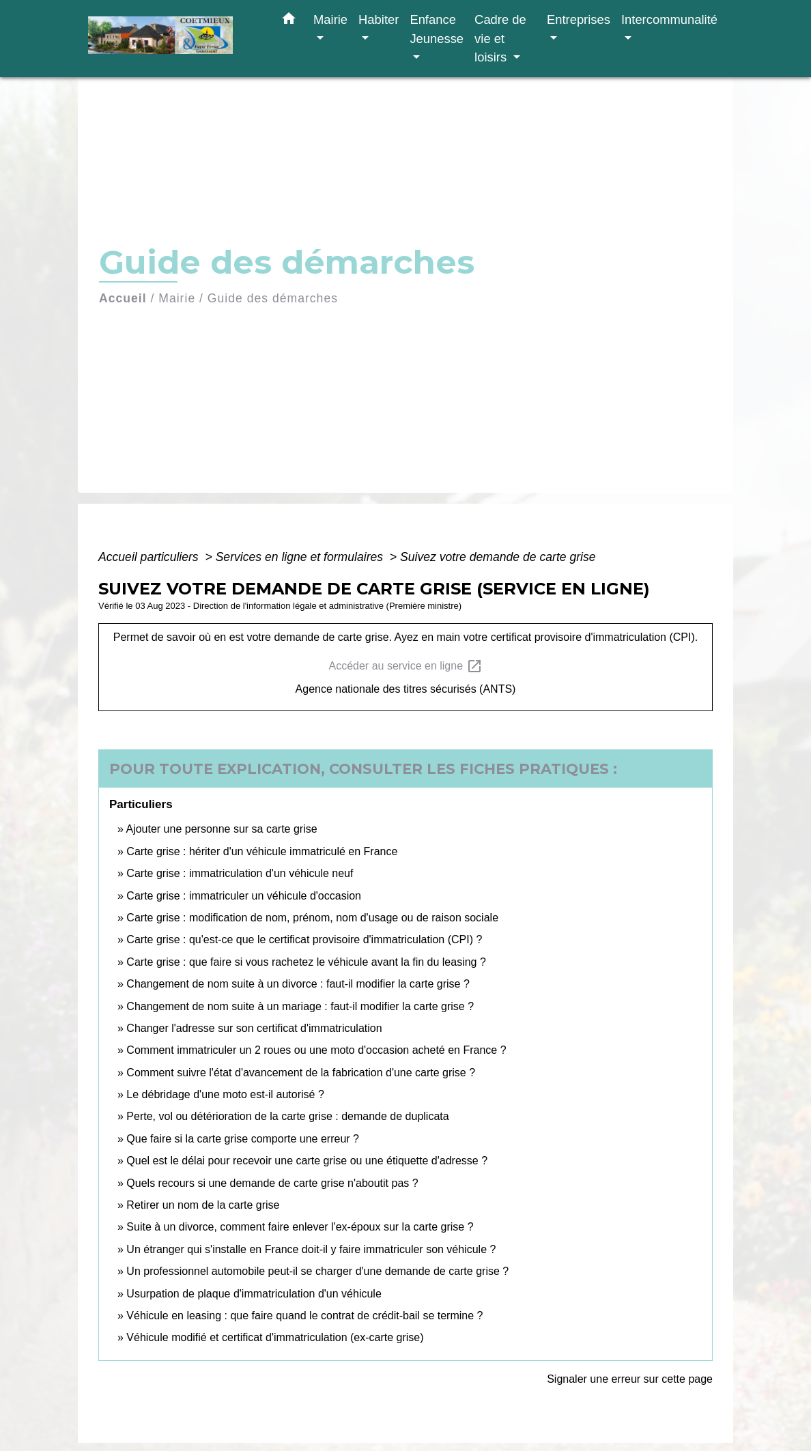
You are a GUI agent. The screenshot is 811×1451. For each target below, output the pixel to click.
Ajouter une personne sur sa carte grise (221, 829)
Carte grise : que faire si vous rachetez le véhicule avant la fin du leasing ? (306, 962)
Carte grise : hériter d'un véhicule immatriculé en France (261, 851)
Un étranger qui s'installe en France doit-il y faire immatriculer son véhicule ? (311, 1249)
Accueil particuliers (150, 557)
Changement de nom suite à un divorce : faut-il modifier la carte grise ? (297, 984)
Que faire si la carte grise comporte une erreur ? (242, 1139)
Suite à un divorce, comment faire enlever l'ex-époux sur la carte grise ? (299, 1227)
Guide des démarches (273, 298)
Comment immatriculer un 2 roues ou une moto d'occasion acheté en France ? (316, 1050)
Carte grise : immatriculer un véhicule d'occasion (243, 896)
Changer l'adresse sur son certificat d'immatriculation (254, 1028)
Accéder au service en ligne (406, 666)
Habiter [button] (378, 19)
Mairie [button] (330, 19)
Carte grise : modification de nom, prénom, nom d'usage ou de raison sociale (312, 917)
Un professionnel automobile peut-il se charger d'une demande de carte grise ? (317, 1271)
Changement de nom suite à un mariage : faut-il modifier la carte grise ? (300, 1006)
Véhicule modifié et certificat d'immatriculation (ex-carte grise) (274, 1337)
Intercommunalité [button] (669, 19)
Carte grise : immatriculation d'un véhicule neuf (239, 873)
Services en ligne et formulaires (301, 557)
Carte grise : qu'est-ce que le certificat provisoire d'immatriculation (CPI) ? (304, 939)
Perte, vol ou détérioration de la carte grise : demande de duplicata (287, 1116)
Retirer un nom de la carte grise (202, 1205)
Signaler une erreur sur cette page (630, 1379)
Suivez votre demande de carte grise (498, 557)
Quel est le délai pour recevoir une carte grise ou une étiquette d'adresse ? (306, 1160)
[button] (289, 21)
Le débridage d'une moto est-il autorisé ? (225, 1094)
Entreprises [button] (578, 19)
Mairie (176, 298)
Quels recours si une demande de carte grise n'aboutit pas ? (272, 1183)
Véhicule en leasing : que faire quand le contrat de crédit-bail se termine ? (304, 1315)
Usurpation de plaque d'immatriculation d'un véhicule (253, 1293)
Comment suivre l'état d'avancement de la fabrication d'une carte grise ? (300, 1072)
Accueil (123, 298)
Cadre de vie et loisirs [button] (500, 38)
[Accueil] (173, 38)
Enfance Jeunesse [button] (437, 29)
